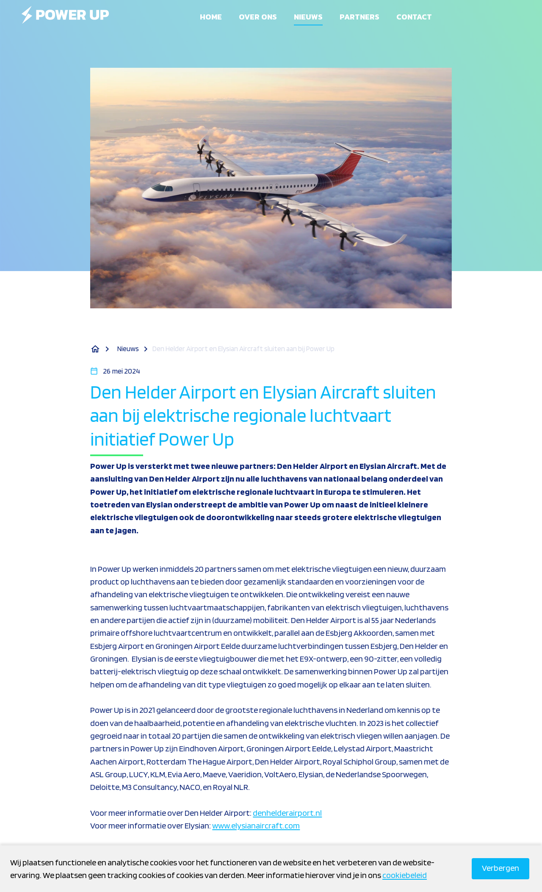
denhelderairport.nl (287, 813)
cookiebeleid (404, 875)
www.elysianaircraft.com (256, 825)
